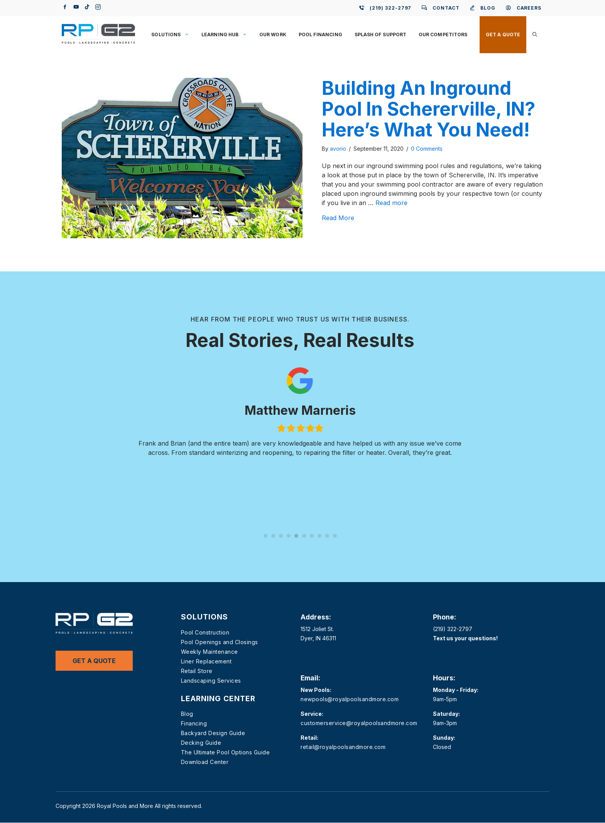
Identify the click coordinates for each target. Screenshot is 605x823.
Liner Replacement (206, 661)
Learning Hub (227, 34)
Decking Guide (201, 742)
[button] (534, 34)
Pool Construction (205, 632)
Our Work (272, 34)
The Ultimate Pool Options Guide (225, 752)
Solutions (173, 34)
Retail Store (197, 671)
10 (335, 536)
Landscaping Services (211, 680)
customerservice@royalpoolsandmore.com (359, 723)
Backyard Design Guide (213, 733)
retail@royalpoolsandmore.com (343, 747)
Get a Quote (503, 34)
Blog (187, 713)
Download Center (205, 762)
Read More (338, 217)
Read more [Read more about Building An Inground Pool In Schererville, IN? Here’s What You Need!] (391, 203)
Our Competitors (443, 34)
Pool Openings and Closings (219, 642)
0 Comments (427, 148)
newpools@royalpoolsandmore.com (350, 699)
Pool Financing (320, 34)
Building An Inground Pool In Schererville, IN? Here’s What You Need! (428, 109)
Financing (194, 723)
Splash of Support (380, 34)
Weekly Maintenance (209, 651)
